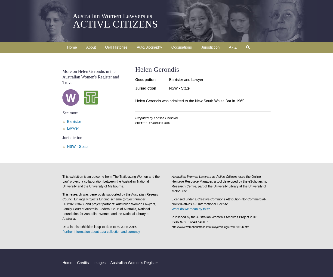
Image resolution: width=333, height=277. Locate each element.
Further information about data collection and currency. (101, 231)
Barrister (74, 122)
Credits (83, 263)
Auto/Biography (149, 47)
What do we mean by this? (191, 209)
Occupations (181, 47)
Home (72, 47)
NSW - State (179, 88)
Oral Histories (116, 47)
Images (99, 263)
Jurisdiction (210, 47)
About (91, 47)
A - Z (233, 47)
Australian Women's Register (134, 263)
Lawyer (73, 128)
